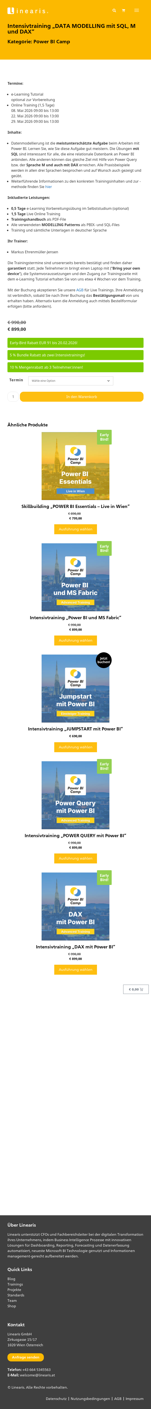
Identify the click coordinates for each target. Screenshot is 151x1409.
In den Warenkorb (81, 396)
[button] (114, 10)
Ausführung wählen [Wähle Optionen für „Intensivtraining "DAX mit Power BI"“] (75, 969)
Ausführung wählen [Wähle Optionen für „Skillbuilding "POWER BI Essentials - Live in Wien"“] (75, 529)
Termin (16, 379)
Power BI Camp (51, 41)
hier (48, 186)
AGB (79, 290)
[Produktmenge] (13, 397)
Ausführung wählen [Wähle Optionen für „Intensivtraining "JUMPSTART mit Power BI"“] (75, 747)
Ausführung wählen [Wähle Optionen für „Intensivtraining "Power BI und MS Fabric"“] (75, 640)
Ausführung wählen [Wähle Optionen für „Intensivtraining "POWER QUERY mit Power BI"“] (75, 858)
